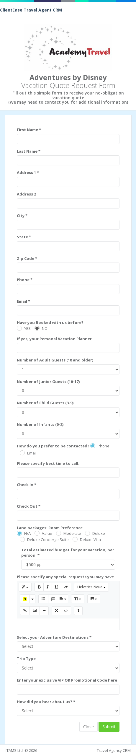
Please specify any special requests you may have (65, 576)
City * (22, 215)
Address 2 (26, 194)
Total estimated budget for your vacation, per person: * (67, 552)
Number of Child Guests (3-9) (45, 402)
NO (44, 328)
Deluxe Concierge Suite (48, 539)
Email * (23, 301)
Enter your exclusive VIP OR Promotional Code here (67, 680)
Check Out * (28, 506)
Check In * (26, 484)
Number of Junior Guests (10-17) (48, 381)
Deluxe (98, 533)
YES (27, 328)
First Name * (29, 129)
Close (88, 726)
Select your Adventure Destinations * (54, 637)
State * (24, 236)
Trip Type (26, 658)
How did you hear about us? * (46, 701)
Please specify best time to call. (48, 463)
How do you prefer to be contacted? (53, 446)
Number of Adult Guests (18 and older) (55, 360)
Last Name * (28, 151)
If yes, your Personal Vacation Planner (54, 338)
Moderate (72, 533)
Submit (109, 726)
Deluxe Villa (90, 539)
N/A (27, 533)
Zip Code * (27, 258)
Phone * (24, 279)
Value (47, 533)
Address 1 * (28, 172)
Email (32, 453)
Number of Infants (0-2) (40, 424)
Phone (103, 446)
